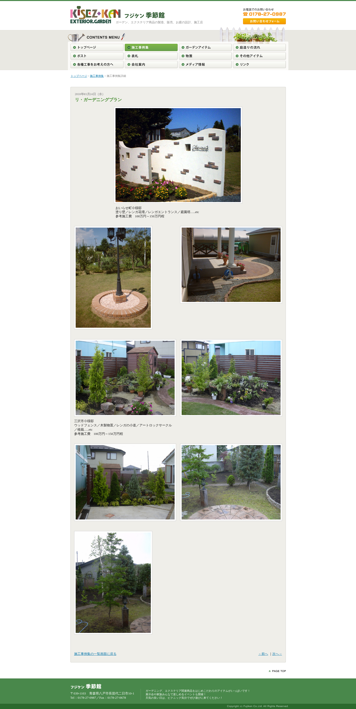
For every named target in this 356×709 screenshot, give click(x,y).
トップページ (79, 75)
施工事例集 (97, 75)
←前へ (263, 654)
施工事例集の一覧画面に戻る (95, 654)
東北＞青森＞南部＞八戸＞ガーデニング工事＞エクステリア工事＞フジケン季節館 (145, 15)
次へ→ (277, 654)
